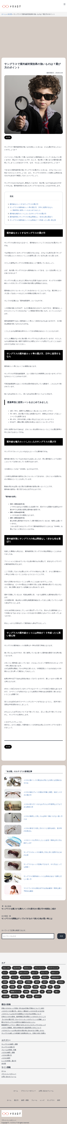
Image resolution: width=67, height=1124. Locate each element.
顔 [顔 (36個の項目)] (23, 996)
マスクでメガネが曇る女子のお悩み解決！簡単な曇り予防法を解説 (33, 889)
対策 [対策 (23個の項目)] (5, 987)
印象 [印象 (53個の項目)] (12, 982)
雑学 (58, 1100)
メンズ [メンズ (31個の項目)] (15, 977)
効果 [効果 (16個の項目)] (5, 982)
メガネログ (13, 1123)
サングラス (51, 1100)
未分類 (9, 14)
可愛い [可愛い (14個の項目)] (29, 982)
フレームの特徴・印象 (8, 1050)
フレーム (34, 1100)
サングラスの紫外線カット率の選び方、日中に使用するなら (31, 207)
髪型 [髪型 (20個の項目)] (29, 996)
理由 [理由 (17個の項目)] (43, 987)
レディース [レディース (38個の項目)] (25, 977)
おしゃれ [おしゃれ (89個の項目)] (7, 968)
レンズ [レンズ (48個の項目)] (36, 977)
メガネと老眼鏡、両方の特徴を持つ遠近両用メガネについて (21, 1027)
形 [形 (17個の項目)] (20, 987)
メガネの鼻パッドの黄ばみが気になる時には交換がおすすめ (33, 781)
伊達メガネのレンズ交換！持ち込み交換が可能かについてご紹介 (22, 1008)
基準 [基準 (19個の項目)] (37, 982)
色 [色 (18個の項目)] (42, 991)
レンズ (42, 1100)
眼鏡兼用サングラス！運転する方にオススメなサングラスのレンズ (23, 1025)
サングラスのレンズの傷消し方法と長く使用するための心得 (33, 853)
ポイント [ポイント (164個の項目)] (55, 972)
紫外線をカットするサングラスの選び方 (24, 204)
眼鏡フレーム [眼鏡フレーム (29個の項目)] (15, 991)
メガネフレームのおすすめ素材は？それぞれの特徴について (21, 1014)
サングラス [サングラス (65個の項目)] (24, 972)
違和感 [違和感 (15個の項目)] (6, 996)
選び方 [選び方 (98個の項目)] (15, 996)
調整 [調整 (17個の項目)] (49, 991)
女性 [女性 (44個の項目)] (52, 982)
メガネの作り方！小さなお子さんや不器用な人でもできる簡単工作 (33, 805)
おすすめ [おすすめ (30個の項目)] (17, 968)
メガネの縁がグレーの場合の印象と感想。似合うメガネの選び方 (33, 793)
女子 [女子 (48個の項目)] (45, 982)
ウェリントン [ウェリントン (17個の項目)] (40, 968)
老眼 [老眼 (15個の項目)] (26, 991)
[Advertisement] (33, 37)
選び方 (16, 1100)
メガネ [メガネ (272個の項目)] (6, 977)
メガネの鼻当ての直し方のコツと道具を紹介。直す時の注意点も (33, 829)
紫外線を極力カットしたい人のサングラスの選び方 (28, 213)
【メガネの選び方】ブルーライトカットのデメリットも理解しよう (23, 1019)
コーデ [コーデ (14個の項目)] (13, 972)
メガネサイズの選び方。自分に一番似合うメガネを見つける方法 (22, 1011)
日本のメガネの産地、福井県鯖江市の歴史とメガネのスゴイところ (23, 1016)
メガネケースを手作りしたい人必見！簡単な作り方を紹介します (33, 841)
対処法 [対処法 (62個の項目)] (61, 982)
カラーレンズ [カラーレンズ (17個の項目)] (53, 968)
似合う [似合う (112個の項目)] (45, 977)
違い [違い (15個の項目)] (57, 991)
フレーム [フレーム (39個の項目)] (45, 972)
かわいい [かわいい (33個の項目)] (28, 968)
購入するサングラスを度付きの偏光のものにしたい (18, 1022)
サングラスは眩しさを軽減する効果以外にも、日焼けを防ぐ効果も (23, 1033)
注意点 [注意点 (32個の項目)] (27, 987)
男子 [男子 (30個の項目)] (57, 987)
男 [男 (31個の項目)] (50, 987)
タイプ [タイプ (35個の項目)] (35, 972)
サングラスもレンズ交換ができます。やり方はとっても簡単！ (33, 865)
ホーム (3, 14)
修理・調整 (25, 1100)
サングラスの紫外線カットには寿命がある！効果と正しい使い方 (33, 877)
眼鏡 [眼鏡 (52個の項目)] (5, 991)
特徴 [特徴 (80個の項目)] (35, 987)
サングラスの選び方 (8, 1047)
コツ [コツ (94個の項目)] (5, 972)
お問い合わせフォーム (8, 1076)
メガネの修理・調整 (8, 1052)
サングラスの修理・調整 (9, 1044)
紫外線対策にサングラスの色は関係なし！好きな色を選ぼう (31, 217)
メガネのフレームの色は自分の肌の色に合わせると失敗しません (22, 1030)
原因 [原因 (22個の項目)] (20, 982)
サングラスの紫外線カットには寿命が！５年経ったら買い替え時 (33, 220)
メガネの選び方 (6, 1055)
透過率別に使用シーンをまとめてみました (26, 210)
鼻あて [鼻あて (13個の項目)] (38, 996)
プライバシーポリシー (8, 1074)
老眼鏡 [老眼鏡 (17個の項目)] (35, 991)
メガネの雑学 (5, 1058)
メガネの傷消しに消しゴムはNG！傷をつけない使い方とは (33, 817)
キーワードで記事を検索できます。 (14, 930)
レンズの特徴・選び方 (8, 1061)
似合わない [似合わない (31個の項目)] (56, 977)
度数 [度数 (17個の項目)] (12, 987)
